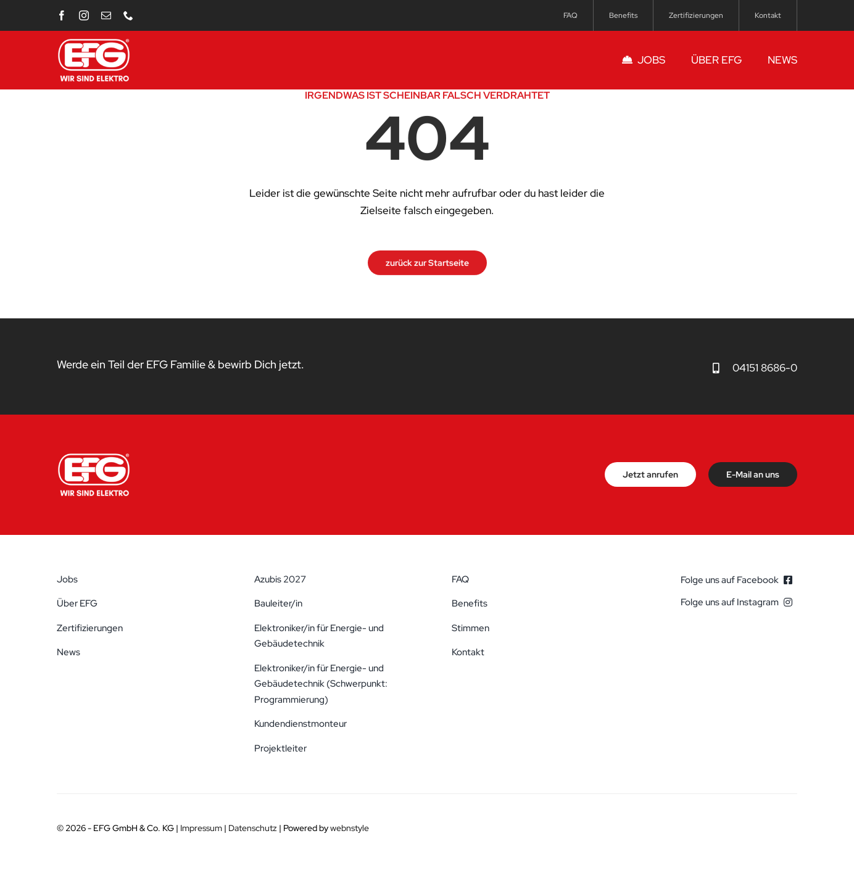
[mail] (106, 15)
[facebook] (62, 15)
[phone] (128, 15)
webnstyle (349, 828)
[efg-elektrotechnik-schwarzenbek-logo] (94, 42)
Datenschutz (252, 828)
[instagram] (84, 15)
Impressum (201, 828)
